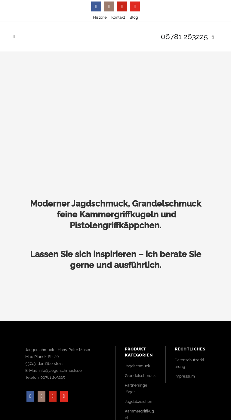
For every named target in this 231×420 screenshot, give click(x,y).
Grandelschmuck (140, 375)
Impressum (185, 376)
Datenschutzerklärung (189, 363)
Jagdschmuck (137, 366)
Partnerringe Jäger (136, 388)
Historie (100, 17)
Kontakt (118, 17)
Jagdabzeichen (138, 401)
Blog (134, 17)
